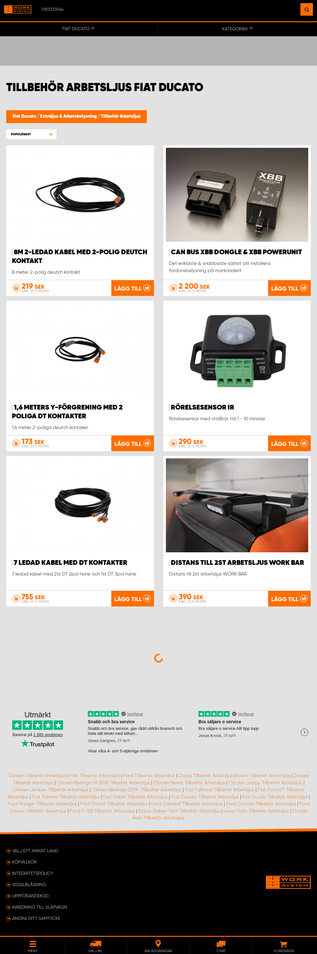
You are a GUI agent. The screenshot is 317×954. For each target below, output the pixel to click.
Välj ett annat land (35, 850)
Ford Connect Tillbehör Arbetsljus (187, 804)
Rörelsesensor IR (202, 407)
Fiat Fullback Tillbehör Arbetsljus (219, 789)
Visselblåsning (29, 884)
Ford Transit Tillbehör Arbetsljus (114, 804)
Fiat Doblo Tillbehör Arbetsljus (135, 797)
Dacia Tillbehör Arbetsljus (205, 775)
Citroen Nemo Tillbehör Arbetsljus (189, 783)
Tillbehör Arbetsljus (120, 116)
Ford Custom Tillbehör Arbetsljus (261, 804)
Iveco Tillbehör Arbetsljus (263, 775)
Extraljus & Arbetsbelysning (69, 116)
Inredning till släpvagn (39, 907)
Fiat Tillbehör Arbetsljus (95, 775)
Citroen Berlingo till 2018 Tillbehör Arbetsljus (103, 783)
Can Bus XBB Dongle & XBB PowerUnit (236, 252)
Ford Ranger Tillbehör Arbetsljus (42, 804)
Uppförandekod (30, 895)
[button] (31, 134)
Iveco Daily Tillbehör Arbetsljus (256, 811)
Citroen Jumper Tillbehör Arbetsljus (50, 789)
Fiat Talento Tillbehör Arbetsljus (66, 797)
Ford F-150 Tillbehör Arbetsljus (102, 811)
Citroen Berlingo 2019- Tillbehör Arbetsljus (137, 789)
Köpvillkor (24, 861)
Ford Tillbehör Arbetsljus (149, 775)
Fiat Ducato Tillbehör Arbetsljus (205, 797)
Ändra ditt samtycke (36, 918)
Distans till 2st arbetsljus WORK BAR (237, 563)
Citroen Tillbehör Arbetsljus (37, 775)
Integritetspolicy (32, 873)
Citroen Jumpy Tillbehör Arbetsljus (265, 783)
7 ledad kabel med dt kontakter (70, 563)
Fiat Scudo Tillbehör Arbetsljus (275, 797)
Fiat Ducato (25, 116)
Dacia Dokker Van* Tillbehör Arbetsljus (179, 811)
